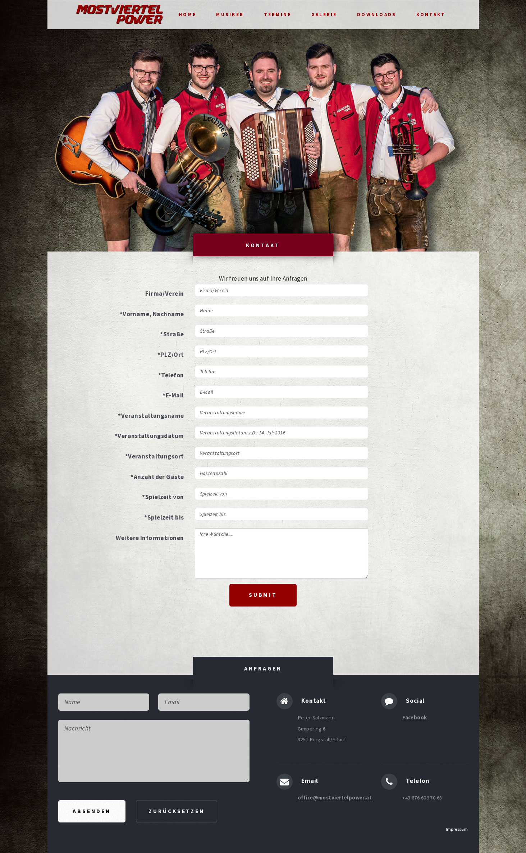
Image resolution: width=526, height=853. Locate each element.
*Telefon (171, 375)
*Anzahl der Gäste (157, 477)
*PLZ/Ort (170, 355)
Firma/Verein (164, 294)
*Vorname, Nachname (152, 314)
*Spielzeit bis (164, 517)
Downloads (376, 14)
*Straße (172, 334)
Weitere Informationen (150, 538)
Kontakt (431, 14)
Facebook (414, 717)
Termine (278, 14)
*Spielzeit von (163, 497)
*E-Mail (173, 395)
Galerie (324, 14)
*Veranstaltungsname (151, 416)
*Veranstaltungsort (154, 456)
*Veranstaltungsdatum (149, 436)
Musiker (230, 14)
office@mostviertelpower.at (335, 797)
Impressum (457, 829)
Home (187, 14)
